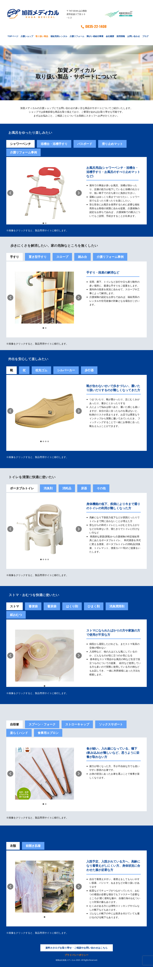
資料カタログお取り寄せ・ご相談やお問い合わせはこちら (76, 947)
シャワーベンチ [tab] (20, 144)
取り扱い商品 (42, 36)
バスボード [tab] (84, 144)
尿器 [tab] (84, 488)
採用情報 (121, 36)
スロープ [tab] (62, 257)
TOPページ (12, 36)
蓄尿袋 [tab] (51, 606)
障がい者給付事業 (95, 36)
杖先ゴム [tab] (41, 370)
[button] (10, 193)
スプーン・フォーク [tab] (42, 724)
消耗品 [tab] (66, 488)
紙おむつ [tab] (16, 615)
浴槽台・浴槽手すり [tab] (54, 144)
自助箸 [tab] (14, 724)
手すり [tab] (14, 257)
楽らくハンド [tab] (19, 733)
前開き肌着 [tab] (33, 846)
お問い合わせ (133, 36)
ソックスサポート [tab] (111, 724)
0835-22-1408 (94, 26)
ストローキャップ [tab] (77, 724)
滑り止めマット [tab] (112, 144)
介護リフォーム (77, 36)
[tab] (33, 606)
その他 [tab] (101, 488)
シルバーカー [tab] (66, 370)
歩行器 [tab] (89, 370)
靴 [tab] (11, 370)
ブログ (145, 36)
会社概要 (110, 36)
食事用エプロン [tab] (48, 733)
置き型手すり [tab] (38, 257)
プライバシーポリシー (76, 955)
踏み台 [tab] (82, 257)
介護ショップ (27, 36)
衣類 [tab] (13, 846)
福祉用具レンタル (59, 36)
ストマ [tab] (14, 606)
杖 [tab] (24, 370)
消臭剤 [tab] (48, 488)
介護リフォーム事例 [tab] (23, 152)
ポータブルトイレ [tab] (22, 488)
